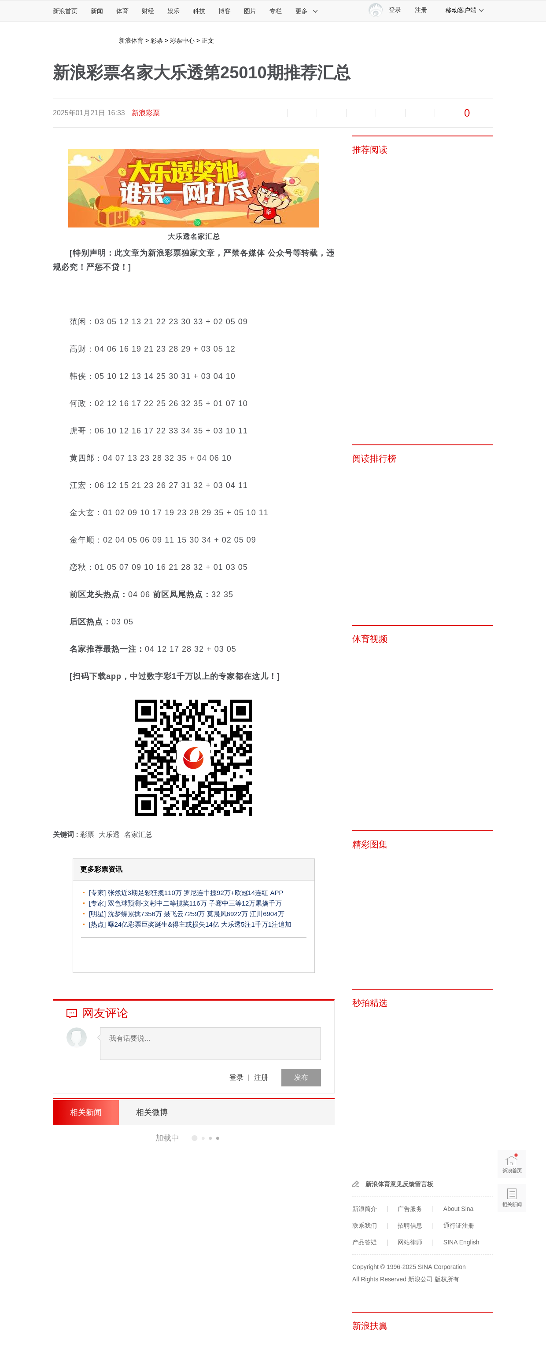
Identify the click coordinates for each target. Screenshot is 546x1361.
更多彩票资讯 (101, 869)
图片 (250, 11)
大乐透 (109, 834)
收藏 (331, 113)
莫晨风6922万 (227, 913)
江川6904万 (267, 913)
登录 (236, 1077)
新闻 (97, 11)
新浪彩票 (146, 113)
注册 (421, 10)
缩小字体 (272, 113)
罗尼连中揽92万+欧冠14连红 (226, 892)
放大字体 (302, 113)
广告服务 (410, 1208)
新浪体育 (131, 40)
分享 (420, 113)
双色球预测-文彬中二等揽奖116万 (157, 903)
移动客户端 (465, 10)
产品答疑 (364, 1242)
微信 (390, 113)
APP (276, 892)
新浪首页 (65, 11)
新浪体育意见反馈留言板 (399, 1184)
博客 (224, 11)
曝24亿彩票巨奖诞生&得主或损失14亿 (163, 924)
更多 (306, 11)
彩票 (157, 40)
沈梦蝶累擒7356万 (135, 913)
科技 (199, 11)
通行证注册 (458, 1225)
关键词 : (66, 834)
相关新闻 (86, 1112)
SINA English (461, 1242)
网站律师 (410, 1242)
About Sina (458, 1208)
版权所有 (447, 1279)
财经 (148, 11)
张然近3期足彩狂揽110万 (145, 892)
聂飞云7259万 (184, 913)
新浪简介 (364, 1208)
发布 (301, 1077)
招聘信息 (410, 1225)
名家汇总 (138, 834)
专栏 (275, 11)
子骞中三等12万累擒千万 (245, 903)
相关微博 (152, 1112)
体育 (122, 11)
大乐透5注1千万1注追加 (256, 924)
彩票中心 (182, 40)
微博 (361, 113)
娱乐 (173, 11)
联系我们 (364, 1225)
